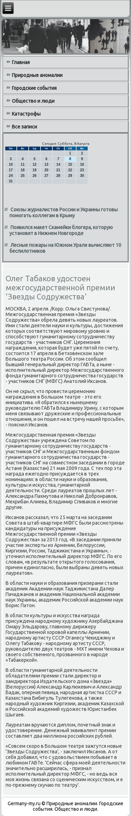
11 (22, 164)
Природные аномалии (37, 75)
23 (82, 170)
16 (82, 164)
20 (46, 170)
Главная (21, 62)
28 (58, 176)
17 (11, 170)
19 (34, 170)
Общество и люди (33, 101)
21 (58, 170)
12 (34, 164)
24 (11, 176)
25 (22, 176)
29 (70, 176)
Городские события (34, 88)
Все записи (24, 127)
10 (11, 164)
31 (11, 181)
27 (46, 176)
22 (70, 170)
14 (58, 164)
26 (34, 176)
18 (22, 170)
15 (70, 164)
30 (82, 176)
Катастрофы (26, 114)
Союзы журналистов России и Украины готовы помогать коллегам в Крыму (63, 213)
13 (46, 164)
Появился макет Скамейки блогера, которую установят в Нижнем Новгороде (61, 230)
